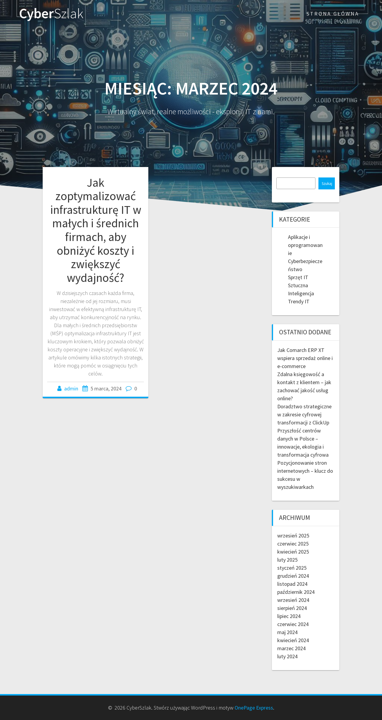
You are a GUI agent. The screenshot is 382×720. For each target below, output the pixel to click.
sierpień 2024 (292, 608)
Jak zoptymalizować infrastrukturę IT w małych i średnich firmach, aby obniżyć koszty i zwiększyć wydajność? (95, 230)
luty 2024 (287, 656)
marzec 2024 (291, 648)
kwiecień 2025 (293, 551)
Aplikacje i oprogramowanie (305, 245)
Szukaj (327, 183)
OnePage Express (254, 707)
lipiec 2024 (289, 616)
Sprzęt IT (298, 277)
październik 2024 (296, 591)
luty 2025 (287, 559)
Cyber (51, 14)
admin (71, 388)
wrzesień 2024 (293, 600)
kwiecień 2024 (293, 640)
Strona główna (332, 13)
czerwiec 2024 (293, 624)
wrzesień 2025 (293, 535)
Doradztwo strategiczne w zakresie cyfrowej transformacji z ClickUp (304, 414)
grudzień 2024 (293, 575)
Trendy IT (298, 301)
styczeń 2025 (291, 567)
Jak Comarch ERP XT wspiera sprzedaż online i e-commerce (305, 358)
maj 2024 (287, 632)
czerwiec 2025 (293, 543)
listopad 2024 (292, 583)
